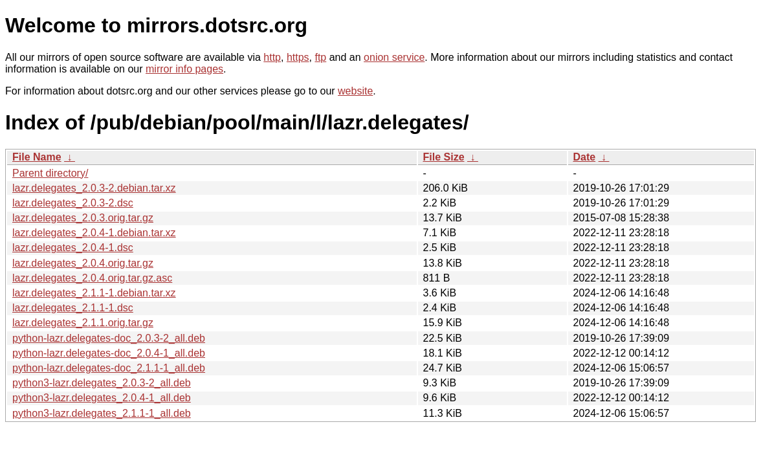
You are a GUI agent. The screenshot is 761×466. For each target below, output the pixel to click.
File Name (36, 156)
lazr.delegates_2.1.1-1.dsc (72, 307)
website (355, 90)
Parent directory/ (50, 173)
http (272, 57)
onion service (394, 57)
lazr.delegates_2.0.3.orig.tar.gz (82, 217)
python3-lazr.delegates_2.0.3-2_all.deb (101, 382)
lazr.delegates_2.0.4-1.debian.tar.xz (94, 232)
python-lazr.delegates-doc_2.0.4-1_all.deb (108, 353)
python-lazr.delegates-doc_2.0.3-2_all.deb (108, 338)
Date (584, 156)
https (298, 57)
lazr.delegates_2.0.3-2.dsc (72, 202)
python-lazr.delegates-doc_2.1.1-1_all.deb (108, 367)
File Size (444, 156)
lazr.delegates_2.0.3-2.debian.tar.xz (94, 188)
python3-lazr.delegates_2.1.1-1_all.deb (101, 413)
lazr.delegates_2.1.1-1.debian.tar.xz (94, 292)
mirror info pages (184, 68)
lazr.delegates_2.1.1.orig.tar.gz (82, 322)
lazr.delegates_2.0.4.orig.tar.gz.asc (92, 277)
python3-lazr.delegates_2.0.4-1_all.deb (101, 397)
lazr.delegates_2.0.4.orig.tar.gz (82, 263)
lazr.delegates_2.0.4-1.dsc (72, 247)
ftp (320, 57)
